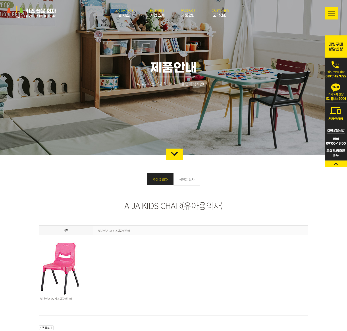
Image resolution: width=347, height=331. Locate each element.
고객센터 (220, 13)
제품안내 (188, 13)
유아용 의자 (160, 179)
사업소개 (157, 13)
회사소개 (126, 13)
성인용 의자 (187, 179)
